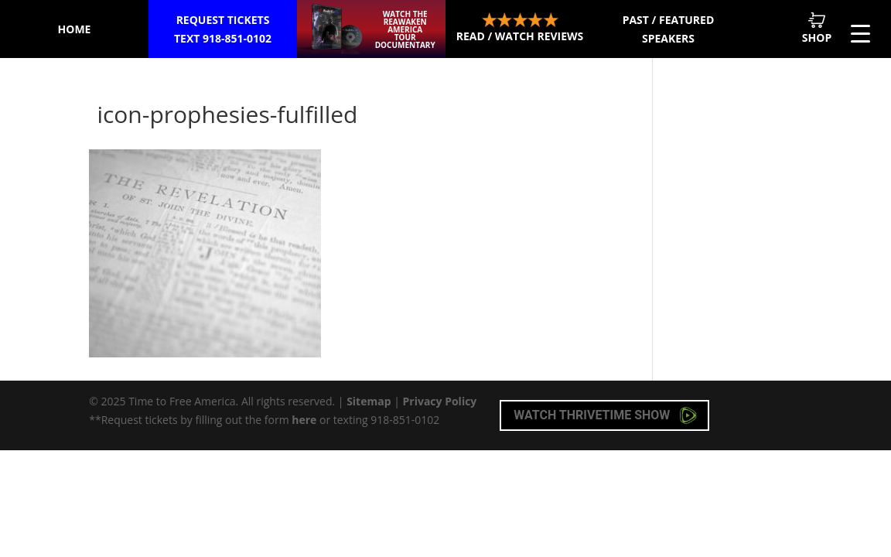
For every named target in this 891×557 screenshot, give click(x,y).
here (304, 419)
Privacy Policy (440, 401)
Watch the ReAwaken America (405, 29)
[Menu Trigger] (860, 33)
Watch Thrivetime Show (605, 415)
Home (74, 29)
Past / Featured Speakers (669, 29)
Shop (816, 28)
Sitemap (368, 401)
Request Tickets (223, 30)
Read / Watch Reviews (520, 27)
